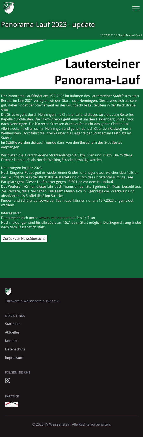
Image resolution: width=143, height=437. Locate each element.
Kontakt (11, 340)
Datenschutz (15, 349)
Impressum (14, 357)
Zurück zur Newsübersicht (24, 238)
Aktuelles (12, 332)
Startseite (12, 323)
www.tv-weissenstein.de (57, 217)
